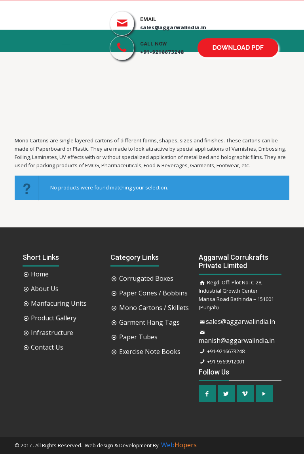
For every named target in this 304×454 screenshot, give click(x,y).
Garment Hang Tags (149, 322)
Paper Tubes (138, 337)
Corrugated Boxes (146, 278)
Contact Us (47, 347)
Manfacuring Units (59, 303)
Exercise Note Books (149, 351)
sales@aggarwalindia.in (240, 321)
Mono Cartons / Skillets (154, 307)
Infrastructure (52, 332)
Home (40, 274)
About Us (45, 288)
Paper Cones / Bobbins (153, 293)
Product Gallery (53, 318)
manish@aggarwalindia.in (237, 340)
